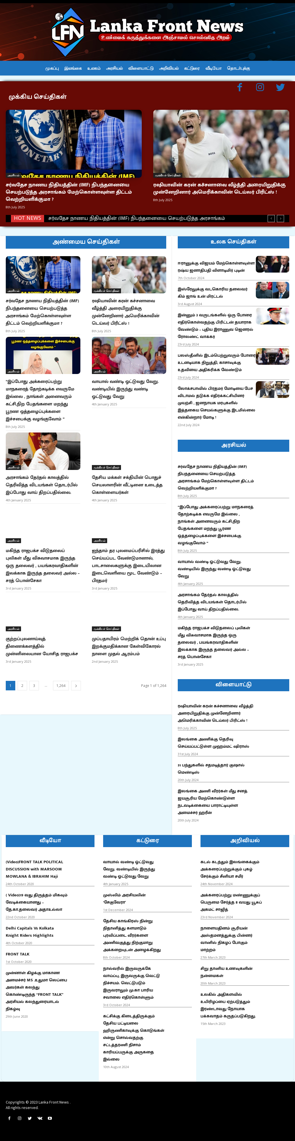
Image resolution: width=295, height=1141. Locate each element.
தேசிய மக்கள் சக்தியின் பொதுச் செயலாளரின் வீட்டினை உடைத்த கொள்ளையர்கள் (127, 485)
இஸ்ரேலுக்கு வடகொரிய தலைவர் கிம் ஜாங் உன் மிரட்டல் (212, 293)
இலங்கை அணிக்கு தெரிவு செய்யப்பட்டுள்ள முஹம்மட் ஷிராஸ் (213, 743)
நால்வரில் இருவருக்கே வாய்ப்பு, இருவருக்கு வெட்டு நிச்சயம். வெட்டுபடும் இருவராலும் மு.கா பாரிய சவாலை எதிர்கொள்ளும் (131, 983)
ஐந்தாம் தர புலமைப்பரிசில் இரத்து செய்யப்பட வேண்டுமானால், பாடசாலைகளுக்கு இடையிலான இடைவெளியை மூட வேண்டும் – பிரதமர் (128, 566)
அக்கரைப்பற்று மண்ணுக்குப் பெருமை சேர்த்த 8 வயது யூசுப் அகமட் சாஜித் (231, 902)
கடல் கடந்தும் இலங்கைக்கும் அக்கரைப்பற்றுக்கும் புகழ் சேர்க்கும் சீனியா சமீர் (230, 869)
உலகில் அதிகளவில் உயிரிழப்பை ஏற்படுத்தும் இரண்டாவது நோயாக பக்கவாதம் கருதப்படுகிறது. (228, 1005)
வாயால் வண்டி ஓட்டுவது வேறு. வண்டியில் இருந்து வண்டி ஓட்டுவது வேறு (125, 389)
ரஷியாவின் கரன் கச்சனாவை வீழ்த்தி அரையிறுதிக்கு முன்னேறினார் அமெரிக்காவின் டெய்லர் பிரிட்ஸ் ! (219, 189)
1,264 (60, 685)
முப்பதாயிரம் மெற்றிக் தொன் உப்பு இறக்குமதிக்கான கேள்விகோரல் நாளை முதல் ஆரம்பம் (129, 646)
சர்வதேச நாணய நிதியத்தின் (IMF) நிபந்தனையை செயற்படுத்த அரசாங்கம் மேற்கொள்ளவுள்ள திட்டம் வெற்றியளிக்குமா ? (69, 192)
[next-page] (76, 685)
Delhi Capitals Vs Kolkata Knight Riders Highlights (30, 932)
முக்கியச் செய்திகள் (168, 175)
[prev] (271, 218)
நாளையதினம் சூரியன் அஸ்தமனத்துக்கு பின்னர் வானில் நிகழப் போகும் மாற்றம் (226, 939)
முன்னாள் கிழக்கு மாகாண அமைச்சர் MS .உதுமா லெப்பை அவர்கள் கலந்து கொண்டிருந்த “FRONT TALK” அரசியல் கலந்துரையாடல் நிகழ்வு (36, 990)
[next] (280, 218)
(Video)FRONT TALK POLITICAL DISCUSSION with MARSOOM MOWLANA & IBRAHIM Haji (34, 869)
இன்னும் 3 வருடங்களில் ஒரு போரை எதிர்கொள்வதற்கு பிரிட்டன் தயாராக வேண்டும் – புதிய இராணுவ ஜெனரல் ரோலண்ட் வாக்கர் (215, 325)
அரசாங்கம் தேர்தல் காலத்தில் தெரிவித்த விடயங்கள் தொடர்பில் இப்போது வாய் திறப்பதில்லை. (41, 485)
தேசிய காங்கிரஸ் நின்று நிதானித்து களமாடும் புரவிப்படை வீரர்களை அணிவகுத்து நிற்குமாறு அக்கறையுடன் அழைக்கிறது (132, 935)
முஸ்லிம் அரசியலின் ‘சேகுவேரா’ (124, 898)
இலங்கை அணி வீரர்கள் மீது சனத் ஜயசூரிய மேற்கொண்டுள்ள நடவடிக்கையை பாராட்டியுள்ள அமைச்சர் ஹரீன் (212, 801)
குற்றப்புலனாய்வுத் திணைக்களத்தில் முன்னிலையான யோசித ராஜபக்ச (42, 646)
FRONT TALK (17, 954)
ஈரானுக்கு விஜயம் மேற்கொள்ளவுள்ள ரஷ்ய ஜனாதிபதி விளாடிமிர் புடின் (216, 267)
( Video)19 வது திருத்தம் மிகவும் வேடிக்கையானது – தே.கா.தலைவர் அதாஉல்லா (36, 902)
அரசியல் (13, 175)
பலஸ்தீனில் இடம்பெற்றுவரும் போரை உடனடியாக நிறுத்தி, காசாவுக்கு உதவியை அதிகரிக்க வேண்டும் (217, 362)
